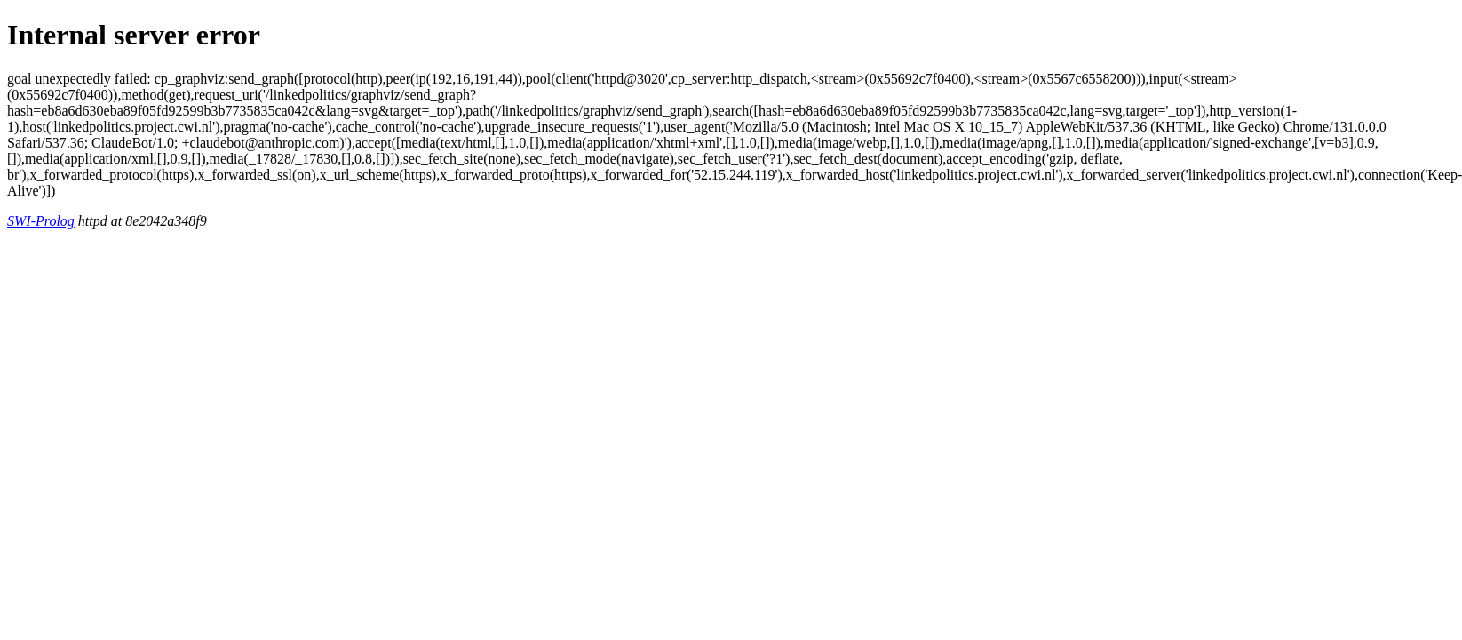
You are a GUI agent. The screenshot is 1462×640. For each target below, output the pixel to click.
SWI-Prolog (41, 220)
